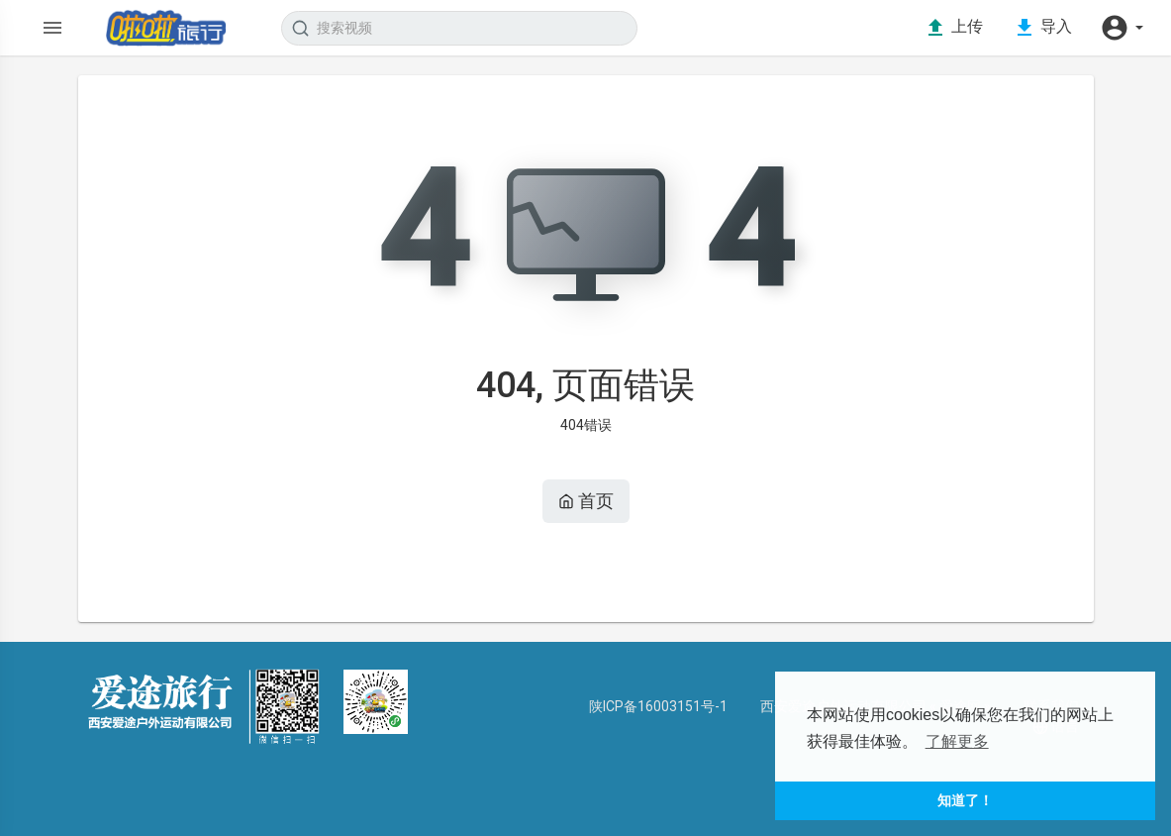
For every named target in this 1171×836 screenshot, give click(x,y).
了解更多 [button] (957, 741)
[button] (1121, 27)
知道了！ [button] (965, 800)
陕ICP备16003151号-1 (658, 706)
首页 (586, 500)
